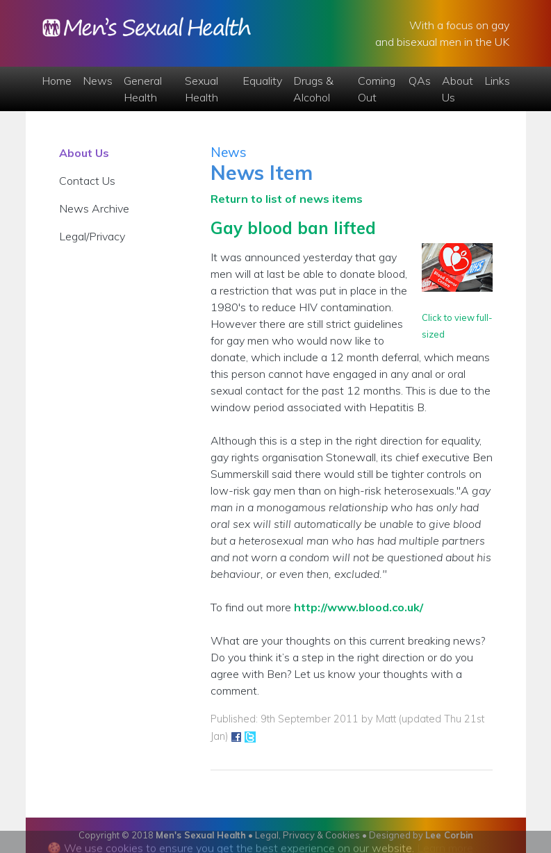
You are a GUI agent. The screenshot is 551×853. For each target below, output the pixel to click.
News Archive (94, 208)
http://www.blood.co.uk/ (358, 607)
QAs (420, 81)
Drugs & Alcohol (313, 89)
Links (497, 81)
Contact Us (87, 181)
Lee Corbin (449, 834)
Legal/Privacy (92, 236)
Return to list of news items (287, 199)
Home (57, 81)
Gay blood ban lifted (293, 227)
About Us (457, 89)
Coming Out (376, 89)
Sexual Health (201, 89)
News (98, 81)
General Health (143, 89)
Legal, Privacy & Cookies (307, 834)
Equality (262, 81)
